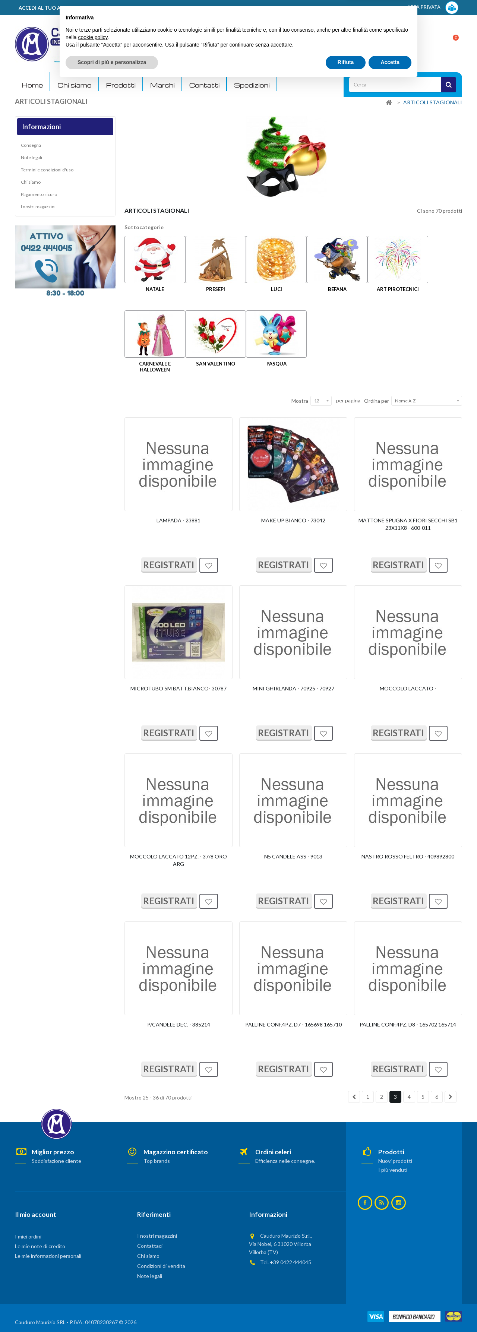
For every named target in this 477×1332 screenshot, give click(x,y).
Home (32, 85)
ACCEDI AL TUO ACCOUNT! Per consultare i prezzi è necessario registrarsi (109, 8)
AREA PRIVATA (432, 7)
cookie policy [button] (92, 1287)
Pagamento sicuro (39, 194)
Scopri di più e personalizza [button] (112, 1311)
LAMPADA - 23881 (178, 520)
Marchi (162, 85)
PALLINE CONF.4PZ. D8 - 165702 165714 (408, 1024)
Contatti (204, 85)
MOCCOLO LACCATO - (408, 688)
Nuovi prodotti (395, 1161)
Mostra (299, 401)
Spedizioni (251, 85)
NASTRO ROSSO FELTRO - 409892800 (407, 856)
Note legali (31, 157)
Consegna (31, 145)
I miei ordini (28, 1236)
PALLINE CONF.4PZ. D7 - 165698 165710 (293, 1024)
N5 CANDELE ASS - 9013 (293, 856)
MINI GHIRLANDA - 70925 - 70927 (293, 688)
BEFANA (337, 289)
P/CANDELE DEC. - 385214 (178, 1024)
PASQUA (276, 364)
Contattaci (149, 1246)
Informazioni (41, 127)
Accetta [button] (389, 1311)
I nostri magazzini (38, 206)
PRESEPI (215, 289)
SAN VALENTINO (215, 364)
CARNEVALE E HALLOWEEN (155, 366)
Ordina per (376, 401)
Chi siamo (74, 85)
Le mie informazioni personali (48, 1256)
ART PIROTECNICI (398, 289)
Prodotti (121, 85)
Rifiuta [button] (346, 1311)
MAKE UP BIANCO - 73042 (293, 520)
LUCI (276, 289)
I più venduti (392, 1170)
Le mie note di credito (40, 1246)
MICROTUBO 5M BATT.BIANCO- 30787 (178, 688)
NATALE (155, 289)
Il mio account (35, 1214)
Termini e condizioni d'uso (47, 170)
